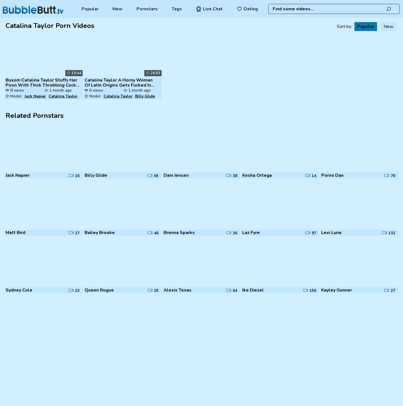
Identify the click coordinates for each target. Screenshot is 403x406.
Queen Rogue (99, 290)
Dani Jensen (176, 175)
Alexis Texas (177, 290)
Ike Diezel (253, 290)
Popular (90, 9)
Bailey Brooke (100, 232)
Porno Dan (332, 175)
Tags (177, 9)
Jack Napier (35, 96)
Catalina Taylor (63, 96)
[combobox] (334, 9)
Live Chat (209, 9)
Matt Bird (15, 232)
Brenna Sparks (179, 232)
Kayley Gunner (336, 290)
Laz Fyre (251, 232)
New (117, 9)
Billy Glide (145, 96)
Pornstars (147, 9)
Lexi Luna (331, 232)
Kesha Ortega (257, 175)
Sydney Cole (19, 290)
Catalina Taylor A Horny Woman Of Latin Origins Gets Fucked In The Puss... (119, 83)
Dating (247, 9)
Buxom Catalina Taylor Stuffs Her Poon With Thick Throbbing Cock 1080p (41, 83)
